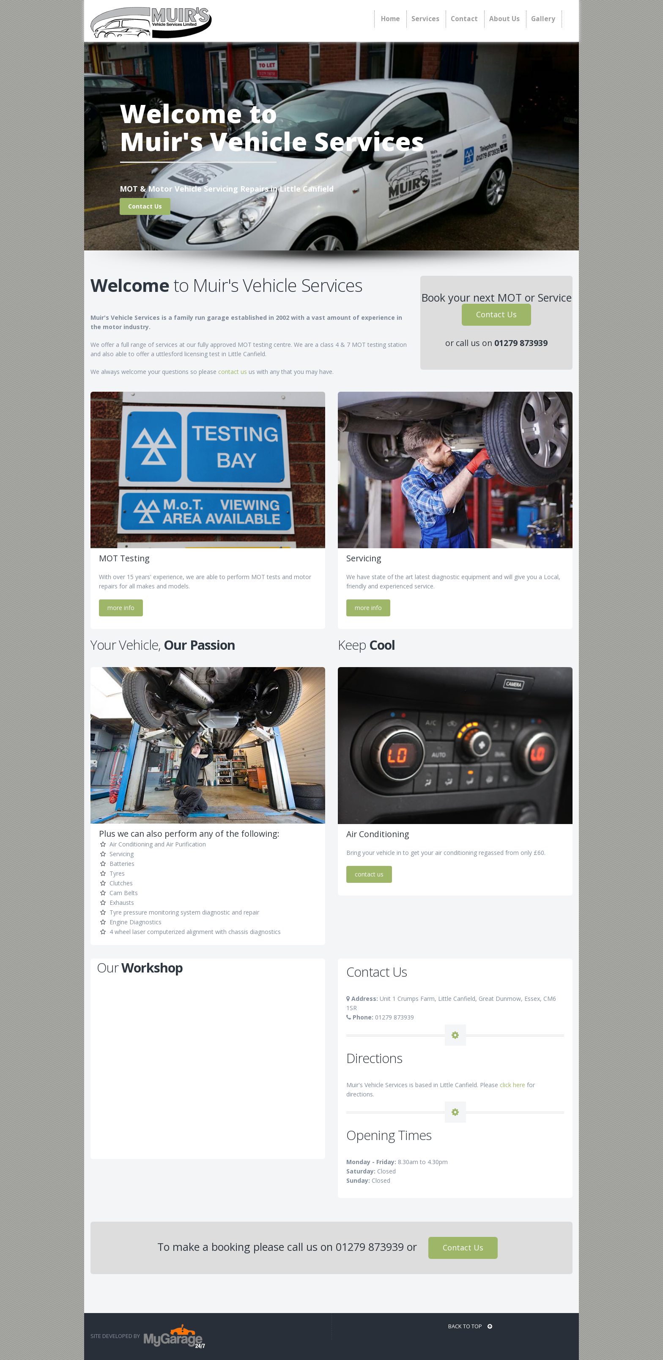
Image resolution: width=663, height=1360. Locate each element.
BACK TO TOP (470, 1326)
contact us (232, 372)
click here (512, 1085)
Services (425, 18)
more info (120, 608)
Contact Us (496, 314)
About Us (504, 18)
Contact (464, 18)
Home (390, 18)
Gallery (543, 18)
